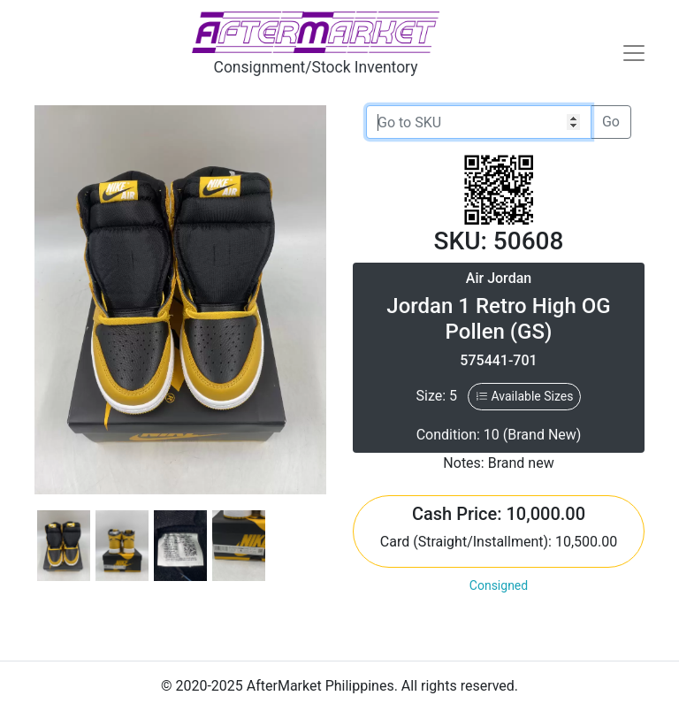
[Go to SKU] (478, 122)
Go (611, 121)
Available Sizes (524, 396)
